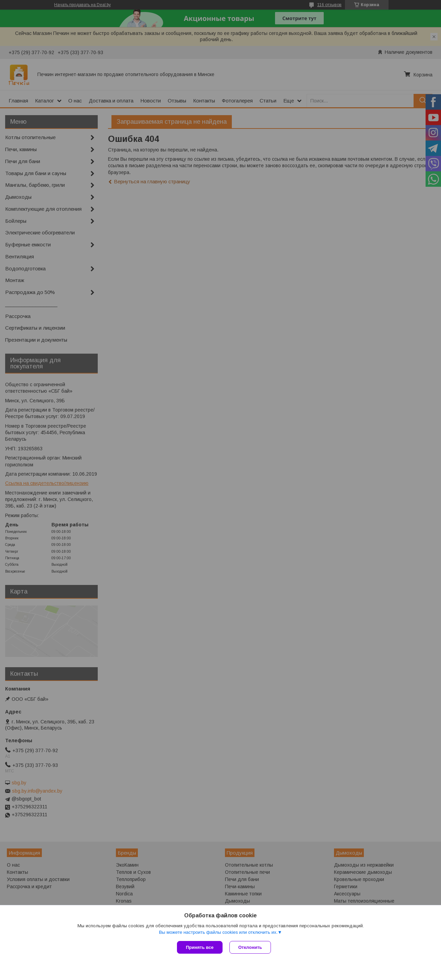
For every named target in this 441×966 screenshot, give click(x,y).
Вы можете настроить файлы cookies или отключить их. (218, 932)
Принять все (200, 947)
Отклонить (250, 947)
